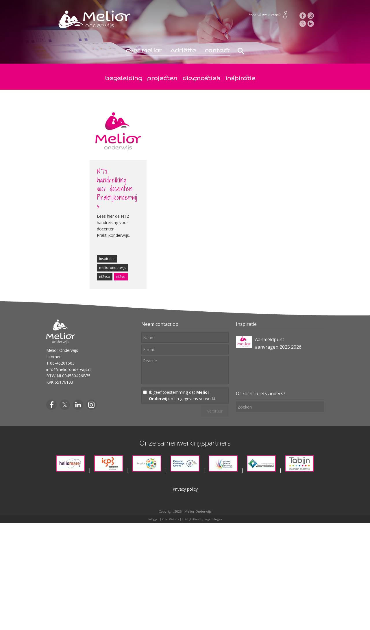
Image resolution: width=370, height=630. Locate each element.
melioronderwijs (112, 267)
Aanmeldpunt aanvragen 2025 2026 (278, 343)
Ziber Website (170, 519)
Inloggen (153, 519)
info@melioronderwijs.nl (68, 369)
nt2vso (104, 276)
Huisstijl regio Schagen (207, 519)
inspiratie (106, 258)
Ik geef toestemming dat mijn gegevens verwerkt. (182, 395)
